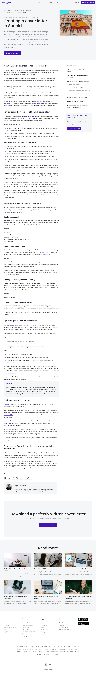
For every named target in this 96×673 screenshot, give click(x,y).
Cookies (43, 634)
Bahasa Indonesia (22, 646)
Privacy (43, 632)
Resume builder (8, 623)
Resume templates (27, 623)
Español (60, 646)
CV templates (26, 627)
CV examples (26, 629)
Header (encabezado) (74, 84)
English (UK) (52, 646)
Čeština (40, 651)
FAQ (58, 3)
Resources (25, 636)
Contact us (44, 625)
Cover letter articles (27, 11)
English (44, 646)
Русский (62, 651)
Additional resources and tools (75, 101)
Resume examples (27, 625)
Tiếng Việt (27, 651)
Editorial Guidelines (65, 629)
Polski (46, 649)
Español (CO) (68, 646)
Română (71, 649)
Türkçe (34, 651)
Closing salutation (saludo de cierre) (78, 93)
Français (76, 646)
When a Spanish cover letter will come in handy (78, 70)
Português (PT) (62, 649)
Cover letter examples (28, 634)
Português (53, 649)
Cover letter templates (28, 632)
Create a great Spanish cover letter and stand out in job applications (77, 106)
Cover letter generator (11, 11)
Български (54, 651)
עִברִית (77, 651)
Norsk (40, 649)
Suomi (77, 649)
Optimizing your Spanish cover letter (77, 97)
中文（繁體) (55, 654)
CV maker (6, 625)
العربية (39, 654)
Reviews (61, 625)
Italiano (19, 649)
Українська (70, 651)
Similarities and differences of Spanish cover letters (77, 76)
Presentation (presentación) (76, 87)
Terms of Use (45, 629)
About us (62, 623)
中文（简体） (46, 654)
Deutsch (37, 646)
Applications (7, 632)
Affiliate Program (64, 627)
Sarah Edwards (13, 17)
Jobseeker (7, 404)
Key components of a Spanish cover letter (78, 81)
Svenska (19, 651)
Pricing (49, 3)
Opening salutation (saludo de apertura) (79, 90)
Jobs (5, 629)
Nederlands (33, 649)
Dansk (32, 646)
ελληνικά (46, 651)
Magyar (25, 649)
